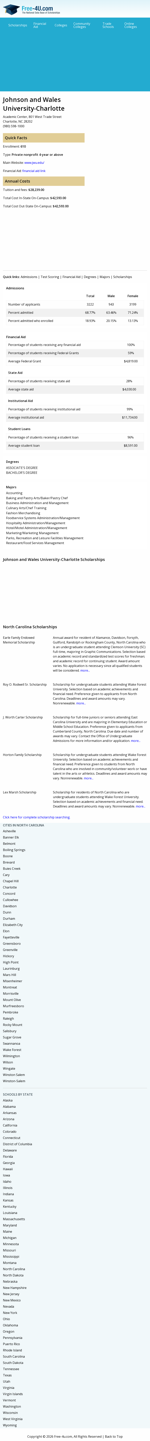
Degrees (90, 277)
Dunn (7, 912)
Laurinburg (11, 968)
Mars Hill (9, 975)
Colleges (61, 25)
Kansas (8, 1200)
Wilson (8, 1062)
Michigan (9, 1238)
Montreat (10, 987)
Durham (9, 918)
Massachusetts (14, 1219)
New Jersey (11, 1294)
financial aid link (34, 171)
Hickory (8, 956)
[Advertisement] (75, 59)
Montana (9, 1263)
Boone (8, 856)
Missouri (9, 1250)
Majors (105, 277)
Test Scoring (50, 277)
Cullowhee (10, 900)
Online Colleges (130, 25)
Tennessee (11, 1369)
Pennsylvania (12, 1338)
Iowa (6, 1175)
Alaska (7, 1100)
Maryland (10, 1225)
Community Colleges (81, 25)
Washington (12, 1406)
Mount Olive (12, 1000)
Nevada (8, 1306)
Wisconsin (10, 1413)
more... (85, 670)
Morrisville (11, 993)
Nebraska (10, 1281)
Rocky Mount (12, 1025)
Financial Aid (39, 25)
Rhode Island (12, 1350)
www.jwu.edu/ (34, 162)
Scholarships (17, 25)
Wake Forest (12, 1050)
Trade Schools (108, 25)
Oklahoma (10, 1325)
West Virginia (12, 1419)
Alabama (9, 1106)
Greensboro (12, 943)
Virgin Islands (13, 1394)
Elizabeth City (13, 925)
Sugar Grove (12, 1037)
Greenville (10, 950)
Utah (6, 1381)
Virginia (8, 1388)
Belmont (9, 843)
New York (10, 1313)
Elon (6, 931)
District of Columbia (17, 1144)
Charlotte (10, 887)
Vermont (9, 1400)
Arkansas (10, 1113)
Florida (8, 1156)
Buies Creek (12, 868)
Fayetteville (11, 937)
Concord (9, 893)
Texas (7, 1375)
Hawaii (8, 1169)
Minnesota (11, 1244)
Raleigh (8, 1018)
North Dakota (13, 1275)
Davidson (10, 906)
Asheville (9, 831)
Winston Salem (14, 1075)
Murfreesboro (13, 1006)
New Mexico (12, 1300)
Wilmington (11, 1056)
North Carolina (14, 1269)
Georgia (9, 1163)
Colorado (9, 1131)
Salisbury (9, 1031)
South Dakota (13, 1363)
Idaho (7, 1181)
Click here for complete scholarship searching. (36, 817)
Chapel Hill (11, 881)
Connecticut (11, 1138)
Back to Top (114, 1436)
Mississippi (11, 1256)
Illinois (7, 1188)
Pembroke (10, 1012)
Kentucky (9, 1206)
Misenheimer (12, 981)
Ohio (6, 1319)
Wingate (9, 1068)
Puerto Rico (11, 1344)
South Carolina (14, 1356)
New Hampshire (15, 1288)
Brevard (9, 862)
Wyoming (10, 1425)
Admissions (29, 277)
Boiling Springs (14, 850)
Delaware (10, 1150)
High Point (11, 962)
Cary (6, 875)
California (10, 1125)
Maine (7, 1231)
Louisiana (10, 1213)
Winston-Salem (14, 1081)
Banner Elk (11, 837)
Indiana (8, 1194)
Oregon (8, 1331)
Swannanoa (11, 1043)
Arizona (8, 1119)
